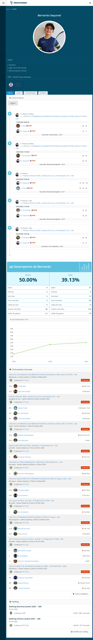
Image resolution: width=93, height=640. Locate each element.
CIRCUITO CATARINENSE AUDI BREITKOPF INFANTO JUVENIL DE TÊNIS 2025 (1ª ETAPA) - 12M (45, 424)
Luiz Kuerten (24, 495)
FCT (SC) (27, 380)
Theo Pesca (24, 534)
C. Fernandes (27, 155)
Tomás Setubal (25, 588)
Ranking (44, 93)
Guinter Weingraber (27, 435)
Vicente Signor (25, 490)
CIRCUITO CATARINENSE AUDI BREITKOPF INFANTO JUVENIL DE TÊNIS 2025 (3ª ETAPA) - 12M (45, 374)
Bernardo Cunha (26, 550)
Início (10, 9)
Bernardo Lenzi (26, 528)
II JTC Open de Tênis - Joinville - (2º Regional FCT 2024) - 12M (33, 500)
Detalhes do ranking (79, 632)
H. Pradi (25, 188)
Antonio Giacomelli (27, 577)
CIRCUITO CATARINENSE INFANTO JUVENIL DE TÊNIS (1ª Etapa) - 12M (36, 517)
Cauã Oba (23, 386)
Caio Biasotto (25, 440)
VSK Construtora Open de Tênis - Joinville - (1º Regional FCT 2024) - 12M (38, 539)
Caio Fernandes (26, 391)
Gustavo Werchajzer (28, 473)
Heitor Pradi (24, 408)
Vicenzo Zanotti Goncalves (30, 561)
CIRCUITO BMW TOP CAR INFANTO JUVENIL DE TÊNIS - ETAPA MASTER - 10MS (39, 566)
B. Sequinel (26, 131)
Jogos (20, 93)
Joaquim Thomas (26, 457)
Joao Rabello (24, 556)
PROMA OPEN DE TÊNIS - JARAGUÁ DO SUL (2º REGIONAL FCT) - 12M (50, 176)
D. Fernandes (27, 210)
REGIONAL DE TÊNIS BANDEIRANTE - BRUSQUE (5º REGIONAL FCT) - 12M (37, 462)
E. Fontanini (26, 237)
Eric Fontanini (25, 413)
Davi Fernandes (26, 418)
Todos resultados (80, 594)
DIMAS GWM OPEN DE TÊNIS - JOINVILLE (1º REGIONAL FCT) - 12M (35, 445)
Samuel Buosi (25, 583)
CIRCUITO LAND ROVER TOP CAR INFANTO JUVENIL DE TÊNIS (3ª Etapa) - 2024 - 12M (42, 479)
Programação (32, 93)
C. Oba (24, 126)
